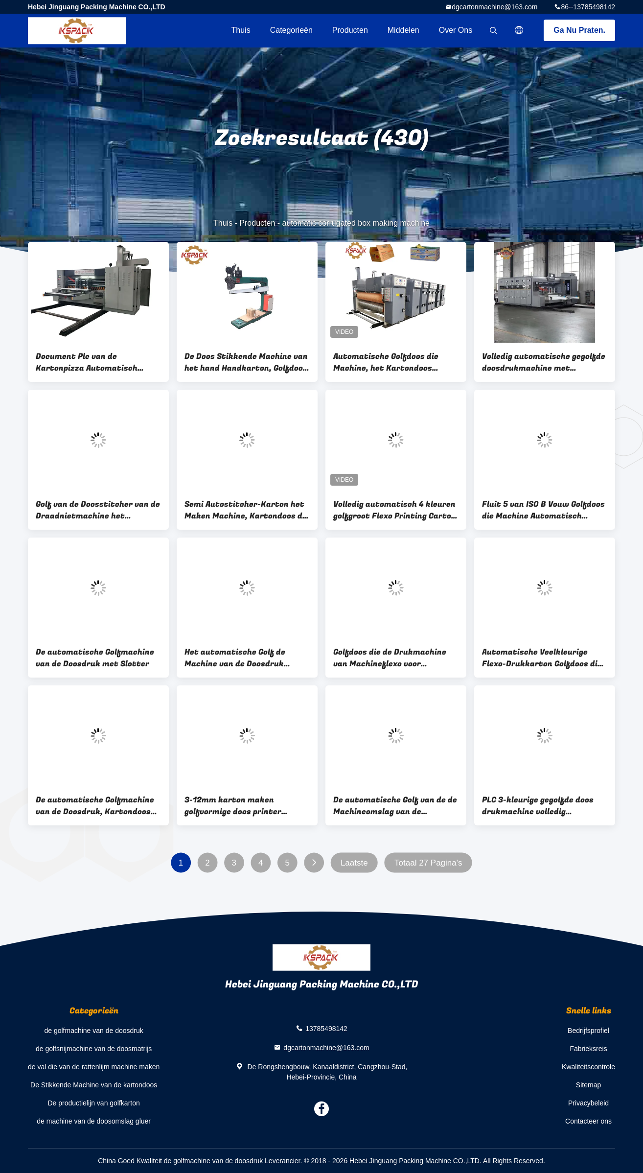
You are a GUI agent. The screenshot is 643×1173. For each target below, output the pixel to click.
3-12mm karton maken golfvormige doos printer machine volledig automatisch (243, 806)
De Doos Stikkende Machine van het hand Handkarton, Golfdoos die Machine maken (246, 362)
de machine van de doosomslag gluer (94, 1121)
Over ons (455, 30)
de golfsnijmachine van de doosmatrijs (94, 1049)
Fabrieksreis (588, 1049)
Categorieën (291, 30)
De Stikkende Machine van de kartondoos (93, 1085)
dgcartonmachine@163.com (494, 7)
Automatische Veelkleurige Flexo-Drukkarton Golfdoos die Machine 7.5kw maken (542, 658)
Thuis (241, 30)
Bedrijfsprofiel (588, 1030)
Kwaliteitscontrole (588, 1067)
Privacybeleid (588, 1103)
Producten (350, 30)
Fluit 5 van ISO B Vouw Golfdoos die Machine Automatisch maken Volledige (543, 510)
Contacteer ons (588, 1121)
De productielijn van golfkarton (93, 1103)
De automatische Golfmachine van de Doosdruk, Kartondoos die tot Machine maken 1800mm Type (95, 806)
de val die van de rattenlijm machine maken (94, 1067)
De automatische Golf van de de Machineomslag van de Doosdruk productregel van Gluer (395, 806)
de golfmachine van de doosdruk (93, 1030)
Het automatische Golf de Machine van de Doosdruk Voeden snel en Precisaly (234, 658)
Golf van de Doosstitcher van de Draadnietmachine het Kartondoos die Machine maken (98, 510)
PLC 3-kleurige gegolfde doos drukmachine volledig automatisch (538, 806)
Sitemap (588, 1085)
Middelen (403, 30)
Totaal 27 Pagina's (428, 863)
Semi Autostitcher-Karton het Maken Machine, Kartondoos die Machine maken (246, 510)
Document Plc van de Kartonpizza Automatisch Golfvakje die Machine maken (92, 362)
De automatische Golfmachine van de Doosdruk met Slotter (95, 658)
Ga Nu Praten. (579, 30)
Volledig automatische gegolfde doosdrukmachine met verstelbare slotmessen (543, 362)
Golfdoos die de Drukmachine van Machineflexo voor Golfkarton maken (389, 658)
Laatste (354, 863)
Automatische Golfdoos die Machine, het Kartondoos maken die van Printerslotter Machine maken (391, 362)
